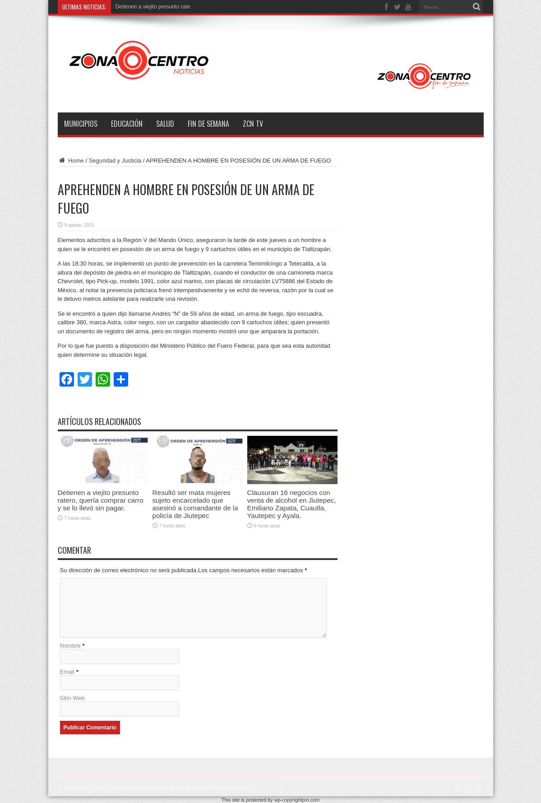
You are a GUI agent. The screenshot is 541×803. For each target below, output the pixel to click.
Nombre (70, 645)
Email (67, 671)
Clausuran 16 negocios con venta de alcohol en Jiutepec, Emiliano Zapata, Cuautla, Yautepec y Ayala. (291, 504)
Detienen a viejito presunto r (149, 7)
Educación (127, 123)
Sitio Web (72, 698)
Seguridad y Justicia (115, 160)
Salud (165, 123)
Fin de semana (208, 123)
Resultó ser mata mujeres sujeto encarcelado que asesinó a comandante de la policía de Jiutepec (195, 504)
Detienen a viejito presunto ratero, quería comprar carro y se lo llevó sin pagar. (100, 500)
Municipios (80, 123)
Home (71, 160)
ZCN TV (253, 123)
